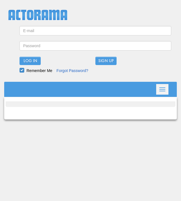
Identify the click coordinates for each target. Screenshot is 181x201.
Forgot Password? (72, 70)
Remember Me (39, 70)
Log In (30, 61)
